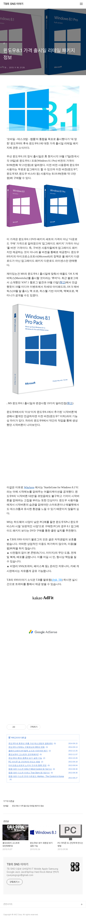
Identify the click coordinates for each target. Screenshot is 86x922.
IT (9, 737)
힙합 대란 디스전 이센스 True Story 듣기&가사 (29, 773)
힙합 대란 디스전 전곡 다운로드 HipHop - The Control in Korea (36, 776)
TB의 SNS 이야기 (13, 3)
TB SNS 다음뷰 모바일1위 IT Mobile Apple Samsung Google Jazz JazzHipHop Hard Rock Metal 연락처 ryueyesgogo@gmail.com (33, 871)
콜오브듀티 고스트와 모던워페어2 (23, 754)
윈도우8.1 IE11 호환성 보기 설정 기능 (25, 758)
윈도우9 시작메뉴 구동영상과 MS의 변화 (26, 747)
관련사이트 (7, 904)
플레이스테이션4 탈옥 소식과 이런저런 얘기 (28, 751)
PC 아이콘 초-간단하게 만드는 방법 (24, 762)
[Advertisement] (43, 632)
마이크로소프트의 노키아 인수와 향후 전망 (27, 765)
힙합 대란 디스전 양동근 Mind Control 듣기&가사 (30, 769)
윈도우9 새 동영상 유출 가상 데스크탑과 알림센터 (30, 743)
